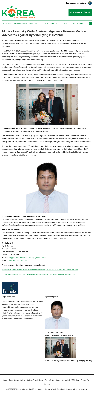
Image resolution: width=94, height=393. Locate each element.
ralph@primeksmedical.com (17, 258)
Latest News (7, 23)
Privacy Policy (86, 380)
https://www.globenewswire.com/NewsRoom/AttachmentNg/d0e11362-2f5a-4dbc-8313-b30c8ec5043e (40, 270)
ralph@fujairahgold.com (37, 258)
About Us (53, 23)
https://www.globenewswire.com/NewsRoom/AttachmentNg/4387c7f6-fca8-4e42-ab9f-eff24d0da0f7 (39, 274)
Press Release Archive (17, 380)
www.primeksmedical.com (18, 261)
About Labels (34, 23)
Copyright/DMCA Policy (70, 380)
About (5, 380)
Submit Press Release (35, 380)
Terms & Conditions (52, 380)
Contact (44, 23)
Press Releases (20, 23)
